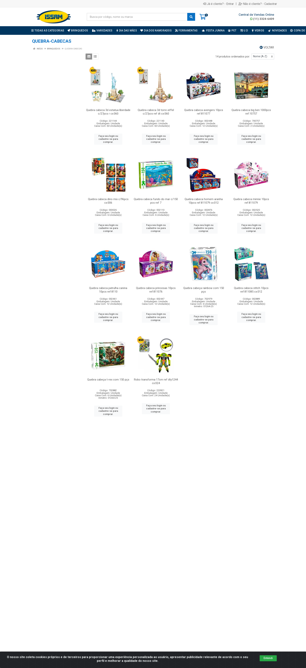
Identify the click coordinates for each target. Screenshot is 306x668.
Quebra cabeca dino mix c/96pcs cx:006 (108, 200)
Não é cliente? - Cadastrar (257, 3)
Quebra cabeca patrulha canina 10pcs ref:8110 (108, 289)
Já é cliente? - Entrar (218, 3)
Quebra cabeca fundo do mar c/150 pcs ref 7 (156, 200)
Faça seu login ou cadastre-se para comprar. (108, 139)
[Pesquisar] (191, 17)
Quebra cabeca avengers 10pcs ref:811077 (203, 111)
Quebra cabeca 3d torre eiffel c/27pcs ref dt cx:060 (156, 111)
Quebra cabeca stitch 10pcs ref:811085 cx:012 (251, 289)
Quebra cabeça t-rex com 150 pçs (108, 379)
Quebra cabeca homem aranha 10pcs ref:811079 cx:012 (204, 200)
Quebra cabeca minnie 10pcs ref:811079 (251, 200)
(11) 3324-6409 (262, 19)
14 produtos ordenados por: (232, 56)
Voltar (267, 47)
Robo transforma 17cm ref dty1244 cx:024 (156, 381)
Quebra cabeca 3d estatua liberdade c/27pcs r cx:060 (108, 111)
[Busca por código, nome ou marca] (137, 17)
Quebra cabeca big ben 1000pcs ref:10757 (251, 111)
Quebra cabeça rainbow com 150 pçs (203, 289)
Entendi (268, 658)
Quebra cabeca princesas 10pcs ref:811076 (156, 289)
